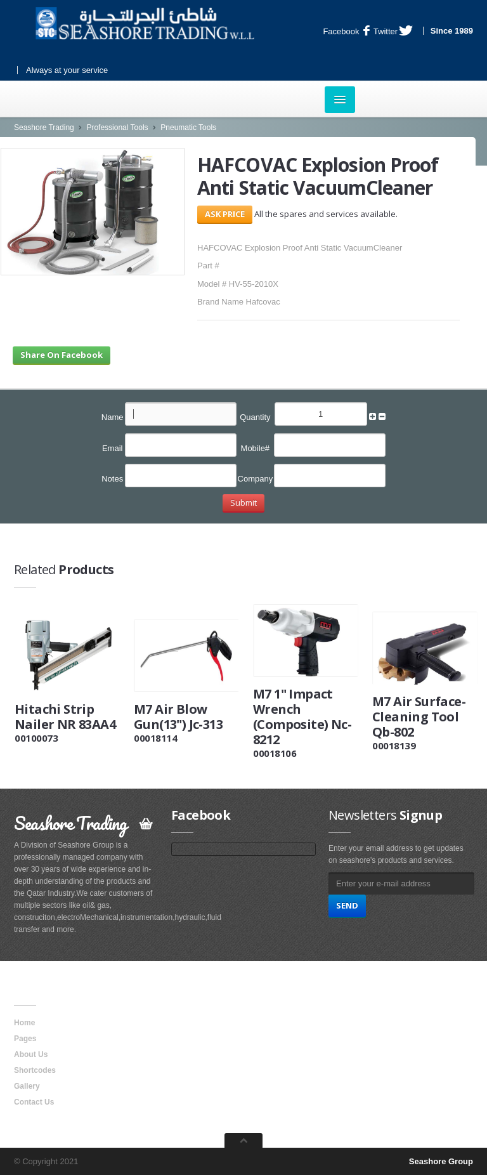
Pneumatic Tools (188, 127)
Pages (25, 1038)
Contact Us (34, 1102)
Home (24, 1022)
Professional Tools (117, 127)
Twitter (393, 31)
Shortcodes (35, 1070)
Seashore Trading (44, 127)
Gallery (27, 1086)
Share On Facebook (61, 354)
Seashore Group (441, 1161)
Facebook (346, 31)
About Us (31, 1054)
